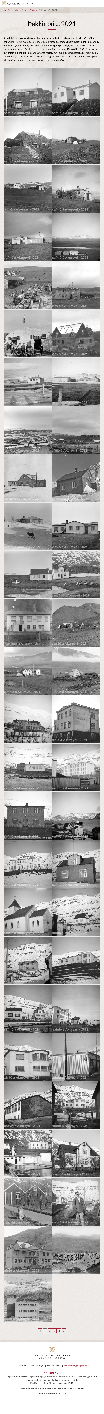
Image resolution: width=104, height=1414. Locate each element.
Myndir (33, 10)
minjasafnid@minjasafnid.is (76, 1365)
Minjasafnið (20, 10)
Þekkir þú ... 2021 (49, 10)
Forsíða (6, 10)
